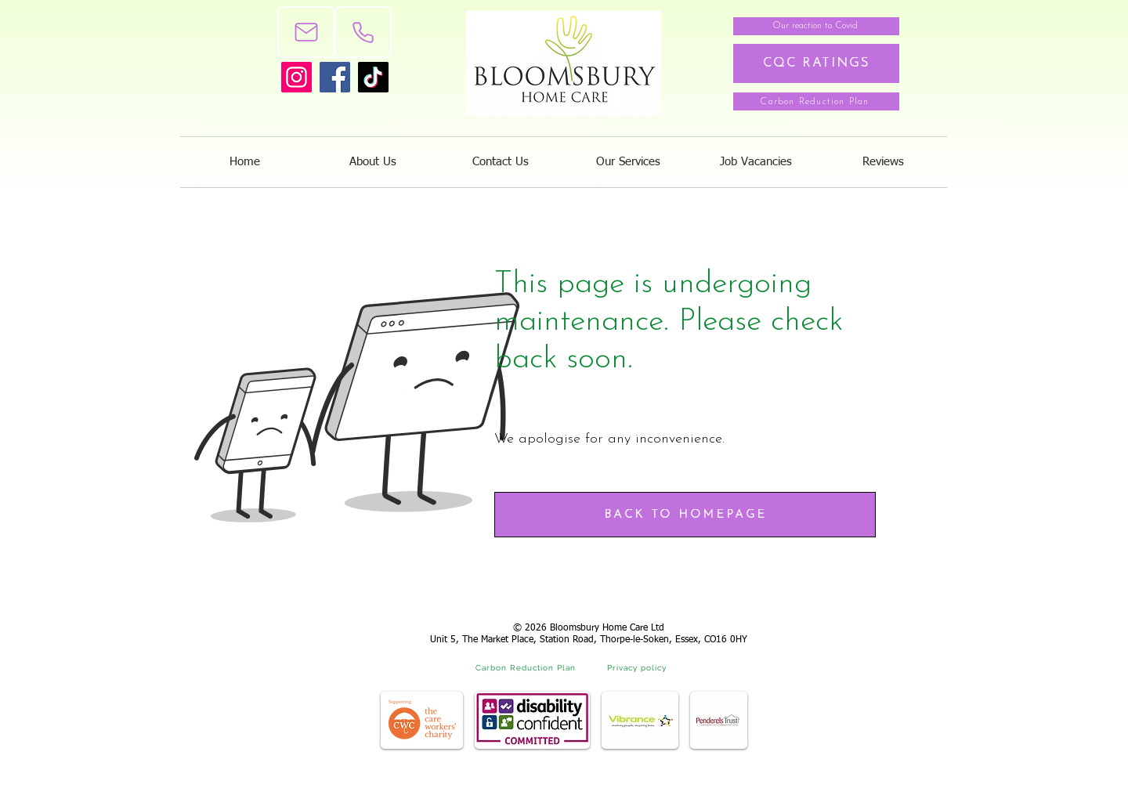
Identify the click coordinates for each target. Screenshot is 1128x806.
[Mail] (305, 32)
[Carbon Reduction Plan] (816, 101)
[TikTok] (373, 77)
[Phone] (363, 32)
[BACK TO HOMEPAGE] (685, 514)
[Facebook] (335, 77)
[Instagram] (296, 77)
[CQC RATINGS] (816, 63)
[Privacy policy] (638, 667)
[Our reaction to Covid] (816, 26)
